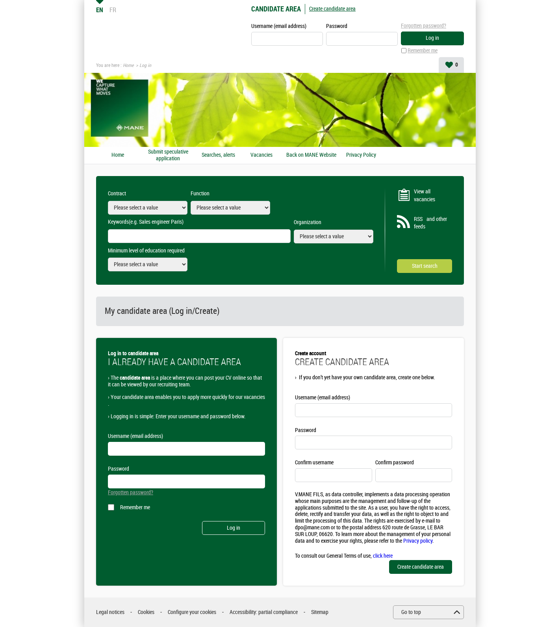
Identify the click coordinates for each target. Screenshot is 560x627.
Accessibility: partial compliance (264, 612)
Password (336, 26)
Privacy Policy (361, 155)
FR (112, 9)
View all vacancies (424, 195)
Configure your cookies (192, 612)
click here (383, 556)
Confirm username (314, 462)
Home (128, 65)
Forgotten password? (423, 25)
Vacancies (261, 155)
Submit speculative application (168, 155)
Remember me (423, 50)
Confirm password (394, 462)
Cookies (146, 612)
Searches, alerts (218, 155)
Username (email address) (278, 26)
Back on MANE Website (311, 155)
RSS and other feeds (430, 223)
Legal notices (110, 612)
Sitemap (319, 612)
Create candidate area (332, 9)
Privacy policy (417, 541)
